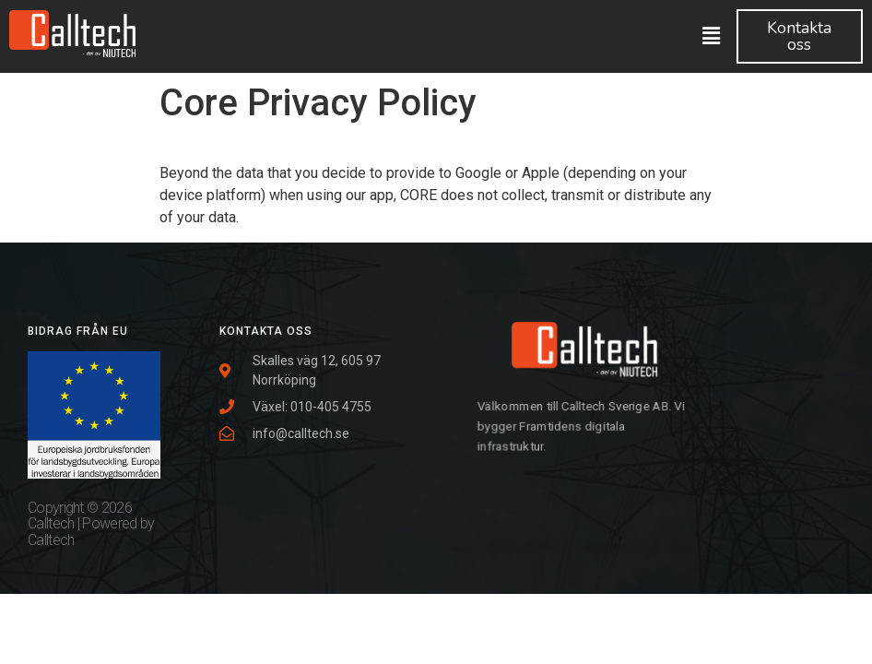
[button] (799, 36)
